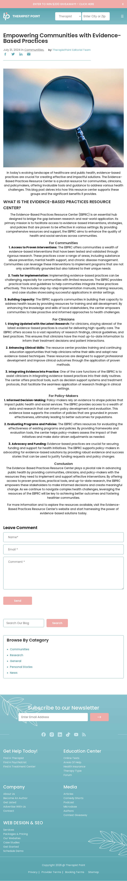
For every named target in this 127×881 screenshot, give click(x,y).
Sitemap (93, 872)
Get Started (11, 847)
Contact (8, 811)
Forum (68, 775)
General (15, 661)
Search (57, 623)
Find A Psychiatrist (15, 762)
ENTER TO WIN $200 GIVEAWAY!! (63, 4)
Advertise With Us (14, 807)
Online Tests (71, 758)
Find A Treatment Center (19, 767)
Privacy (33, 872)
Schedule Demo (13, 851)
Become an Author (15, 798)
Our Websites (12, 838)
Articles (68, 794)
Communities (34, 50)
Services (8, 830)
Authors (69, 811)
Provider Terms (51, 872)
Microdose (70, 807)
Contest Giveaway (75, 815)
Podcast (69, 802)
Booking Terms (74, 872)
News (13, 673)
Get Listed (9, 802)
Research (16, 655)
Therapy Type (73, 771)
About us (9, 794)
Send (17, 601)
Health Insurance (74, 767)
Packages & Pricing (15, 834)
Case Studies (11, 843)
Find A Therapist (13, 758)
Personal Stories (21, 667)
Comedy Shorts (73, 798)
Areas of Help (72, 762)
